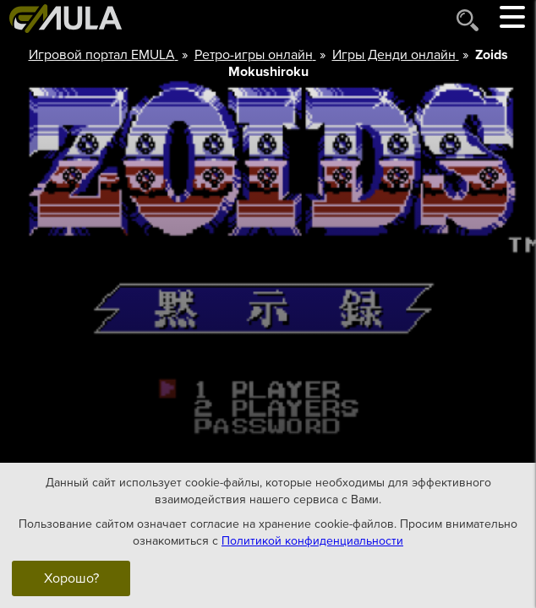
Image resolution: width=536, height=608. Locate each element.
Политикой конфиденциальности (312, 540)
